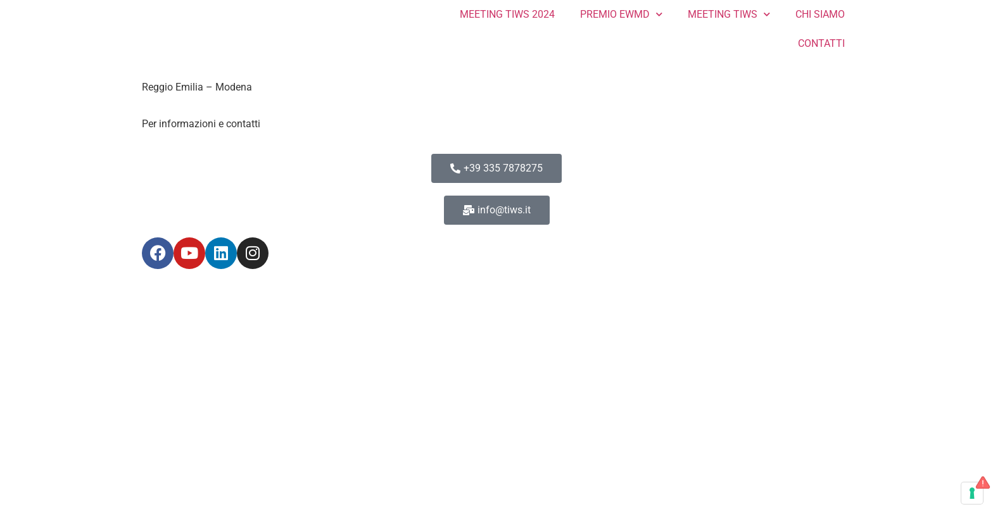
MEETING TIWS (729, 14)
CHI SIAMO (820, 14)
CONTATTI (821, 43)
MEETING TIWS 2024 (507, 14)
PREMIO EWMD (621, 14)
